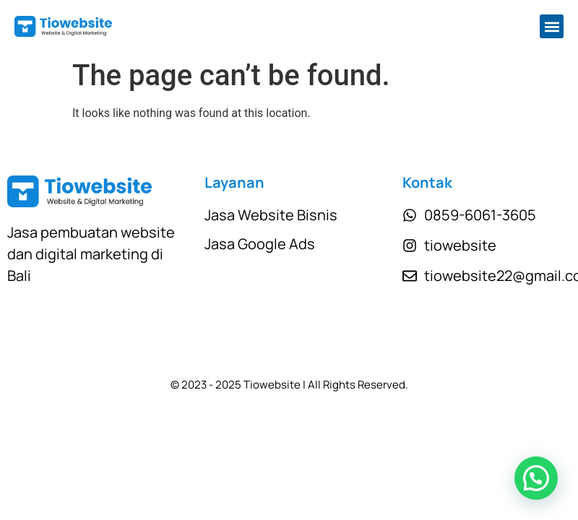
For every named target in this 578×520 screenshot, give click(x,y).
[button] (552, 26)
